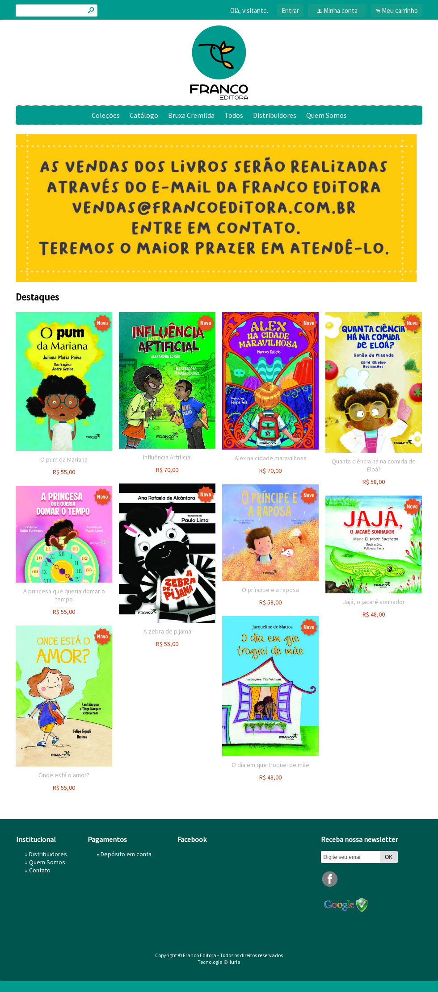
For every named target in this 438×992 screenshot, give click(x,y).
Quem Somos (326, 115)
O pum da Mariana (64, 459)
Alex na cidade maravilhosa (271, 458)
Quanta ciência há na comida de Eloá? (374, 465)
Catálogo (144, 115)
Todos (233, 115)
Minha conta (341, 10)
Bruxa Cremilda (191, 115)
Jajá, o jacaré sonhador (374, 602)
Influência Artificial (167, 457)
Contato (40, 870)
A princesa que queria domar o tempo (64, 595)
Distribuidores (274, 115)
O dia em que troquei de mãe (270, 765)
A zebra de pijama (167, 631)
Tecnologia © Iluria (219, 962)
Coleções (106, 115)
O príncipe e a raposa (270, 590)
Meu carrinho (400, 10)
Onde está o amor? (63, 775)
